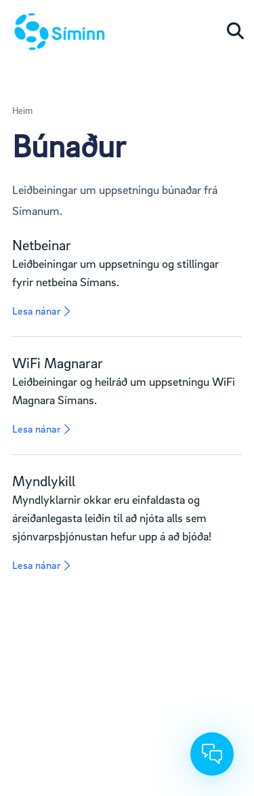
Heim (22, 110)
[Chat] (212, 754)
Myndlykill (43, 481)
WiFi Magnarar (57, 363)
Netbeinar (41, 245)
